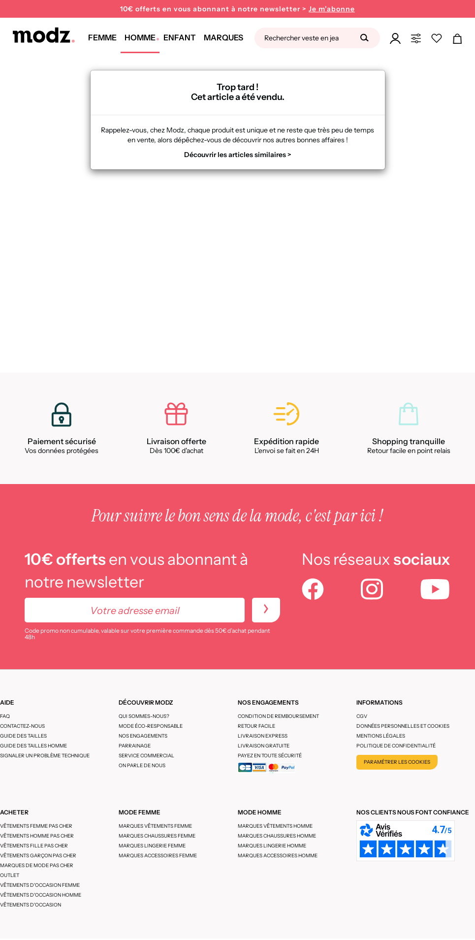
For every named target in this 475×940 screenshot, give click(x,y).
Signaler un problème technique (45, 755)
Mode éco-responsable (151, 726)
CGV (361, 716)
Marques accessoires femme (158, 855)
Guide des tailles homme (33, 746)
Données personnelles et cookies (402, 726)
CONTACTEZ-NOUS (22, 726)
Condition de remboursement (278, 716)
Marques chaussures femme (157, 836)
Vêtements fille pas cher (34, 846)
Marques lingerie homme (272, 846)
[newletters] (266, 610)
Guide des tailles (23, 736)
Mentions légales (380, 736)
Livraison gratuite (263, 746)
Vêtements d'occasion (30, 905)
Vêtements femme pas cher (36, 826)
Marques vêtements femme (155, 826)
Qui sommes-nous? (144, 716)
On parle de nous (142, 765)
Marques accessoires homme (277, 855)
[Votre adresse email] (135, 610)
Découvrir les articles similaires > (237, 154)
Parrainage (135, 746)
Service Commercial (146, 755)
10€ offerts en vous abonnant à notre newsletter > (237, 9)
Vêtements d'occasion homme (40, 895)
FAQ (5, 716)
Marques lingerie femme (152, 846)
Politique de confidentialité (396, 746)
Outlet (9, 875)
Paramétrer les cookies (397, 762)
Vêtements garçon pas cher (38, 855)
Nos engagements (143, 736)
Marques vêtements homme (275, 826)
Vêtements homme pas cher (37, 836)
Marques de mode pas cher (36, 865)
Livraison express (262, 736)
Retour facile (256, 726)
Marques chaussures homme (277, 836)
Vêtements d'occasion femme (40, 885)
